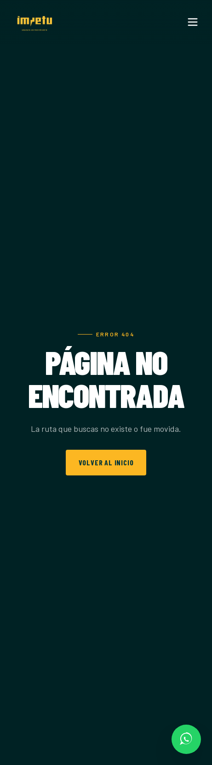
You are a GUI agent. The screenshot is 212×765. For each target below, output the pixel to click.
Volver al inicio (106, 462)
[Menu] (193, 22)
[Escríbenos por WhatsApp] (186, 739)
